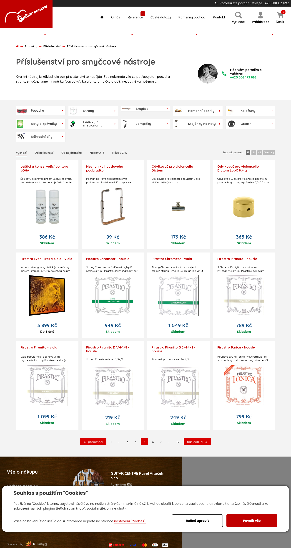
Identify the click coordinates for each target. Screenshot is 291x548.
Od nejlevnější (44, 152)
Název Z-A (119, 152)
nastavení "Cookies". (130, 521)
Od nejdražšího (71, 152)
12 (248, 152)
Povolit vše (252, 520)
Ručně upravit (197, 520)
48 (259, 152)
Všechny (269, 152)
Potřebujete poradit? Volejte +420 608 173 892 (252, 3)
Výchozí (21, 152)
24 (254, 152)
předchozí (93, 442)
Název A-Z (97, 152)
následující (197, 442)
